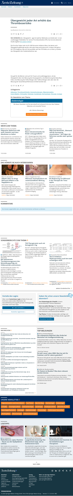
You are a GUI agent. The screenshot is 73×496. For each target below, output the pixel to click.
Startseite (3, 476)
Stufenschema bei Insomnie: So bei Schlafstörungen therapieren (60, 442)
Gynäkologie (37, 94)
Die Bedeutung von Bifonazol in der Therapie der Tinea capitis (59, 181)
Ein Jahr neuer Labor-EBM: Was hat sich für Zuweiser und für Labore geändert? (52, 354)
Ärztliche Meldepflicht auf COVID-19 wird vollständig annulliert (17, 357)
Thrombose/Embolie (23, 92)
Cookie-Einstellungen (17, 481)
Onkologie (30, 94)
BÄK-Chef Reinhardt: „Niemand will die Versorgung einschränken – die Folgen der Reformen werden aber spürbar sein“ (60, 134)
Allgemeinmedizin (48, 92)
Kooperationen (5, 485)
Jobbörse (3, 487)
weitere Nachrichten (30, 393)
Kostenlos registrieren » (18, 312)
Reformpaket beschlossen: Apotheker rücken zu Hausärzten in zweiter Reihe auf (17, 363)
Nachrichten (5, 331)
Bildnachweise (16, 487)
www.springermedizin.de (46, 476)
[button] (69, 3)
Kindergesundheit (50, 407)
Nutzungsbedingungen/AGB (19, 478)
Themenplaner (33, 478)
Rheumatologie (16, 414)
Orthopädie (23, 94)
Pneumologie (42, 410)
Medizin (3, 478)
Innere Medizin (15, 94)
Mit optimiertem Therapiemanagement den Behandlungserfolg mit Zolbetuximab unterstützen (11, 262)
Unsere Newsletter (9, 400)
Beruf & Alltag (40, 403)
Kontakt (14, 485)
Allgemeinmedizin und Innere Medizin (13, 403)
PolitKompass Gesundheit (56, 410)
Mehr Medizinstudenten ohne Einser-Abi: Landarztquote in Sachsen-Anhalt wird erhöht (16, 380)
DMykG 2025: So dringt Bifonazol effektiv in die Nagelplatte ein (10, 181)
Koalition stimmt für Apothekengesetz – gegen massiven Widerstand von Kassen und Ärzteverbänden (16, 348)
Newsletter (32, 485)
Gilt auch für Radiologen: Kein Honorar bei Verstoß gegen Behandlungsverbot (16, 353)
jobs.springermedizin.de (45, 480)
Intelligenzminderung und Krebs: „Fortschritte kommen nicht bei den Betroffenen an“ (18, 339)
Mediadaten (32, 476)
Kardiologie (39, 407)
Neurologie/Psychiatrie (8, 410)
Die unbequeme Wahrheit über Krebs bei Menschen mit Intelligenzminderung (16, 334)
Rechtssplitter (6, 414)
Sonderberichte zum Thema (14, 240)
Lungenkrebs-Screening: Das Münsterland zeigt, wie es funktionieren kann (15, 372)
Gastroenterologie (27, 407)
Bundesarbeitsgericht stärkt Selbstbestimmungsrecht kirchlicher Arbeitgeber (18, 385)
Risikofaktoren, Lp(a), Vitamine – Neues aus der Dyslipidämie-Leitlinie (12, 442)
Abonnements (32, 481)
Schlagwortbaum (16, 476)
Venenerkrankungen (36, 92)
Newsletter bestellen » (46, 319)
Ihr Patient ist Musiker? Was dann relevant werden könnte (52, 372)
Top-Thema (29, 403)
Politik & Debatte (5, 481)
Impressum (15, 483)
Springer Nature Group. (35, 494)
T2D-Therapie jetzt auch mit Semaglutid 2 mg (35, 244)
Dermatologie (46, 94)
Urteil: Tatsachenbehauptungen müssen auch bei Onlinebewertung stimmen (14, 368)
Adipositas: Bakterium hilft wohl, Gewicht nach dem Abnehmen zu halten (10, 133)
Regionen (3, 483)
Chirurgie (53, 94)
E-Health (4, 407)
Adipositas (14, 92)
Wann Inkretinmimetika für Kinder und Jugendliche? (35, 133)
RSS (30, 487)
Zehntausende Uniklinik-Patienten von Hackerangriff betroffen (17, 376)
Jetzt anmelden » (18, 308)
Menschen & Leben (63, 407)
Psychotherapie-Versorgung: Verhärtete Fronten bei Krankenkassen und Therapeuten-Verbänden (15, 389)
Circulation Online (25, 42)
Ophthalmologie (31, 410)
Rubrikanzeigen (33, 480)
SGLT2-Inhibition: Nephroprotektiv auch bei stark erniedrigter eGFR (60, 259)
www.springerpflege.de (45, 478)
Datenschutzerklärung (18, 480)
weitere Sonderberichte (64, 289)
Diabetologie (60, 403)
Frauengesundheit (14, 407)
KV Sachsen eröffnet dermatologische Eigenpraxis (14, 360)
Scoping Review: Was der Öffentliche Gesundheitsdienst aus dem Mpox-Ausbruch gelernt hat (18, 344)
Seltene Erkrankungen (30, 414)
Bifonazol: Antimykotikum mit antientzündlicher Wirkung (36, 180)
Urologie (59, 94)
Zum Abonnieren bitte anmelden (36, 114)
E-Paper (31, 483)
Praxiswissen (4, 480)
